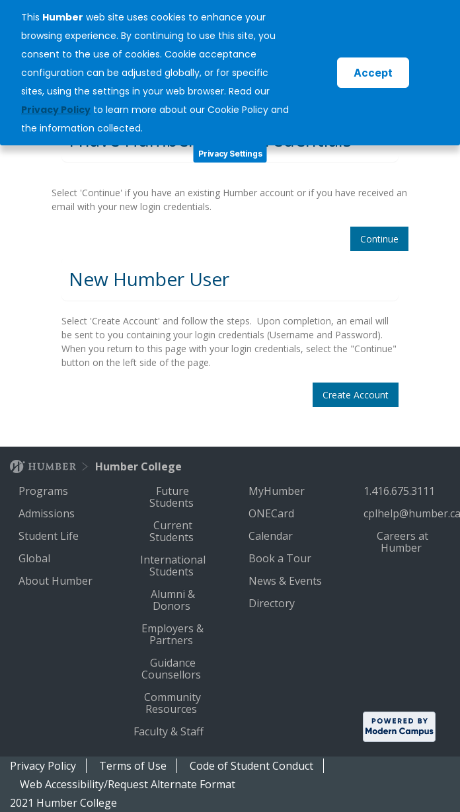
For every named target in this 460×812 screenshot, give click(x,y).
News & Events (287, 580)
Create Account (356, 394)
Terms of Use (133, 765)
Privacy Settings (230, 154)
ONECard (273, 513)
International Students (173, 565)
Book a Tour (281, 558)
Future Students (172, 497)
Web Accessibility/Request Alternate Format (127, 784)
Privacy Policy (43, 765)
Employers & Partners (172, 634)
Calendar (272, 536)
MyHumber (278, 491)
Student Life (50, 536)
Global (36, 558)
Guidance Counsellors (172, 668)
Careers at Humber (402, 542)
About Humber (57, 580)
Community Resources (172, 703)
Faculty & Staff (170, 731)
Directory (273, 603)
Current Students (172, 531)
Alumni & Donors (173, 600)
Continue (379, 239)
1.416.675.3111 (401, 491)
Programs (45, 491)
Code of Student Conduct (251, 765)
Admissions (48, 513)
